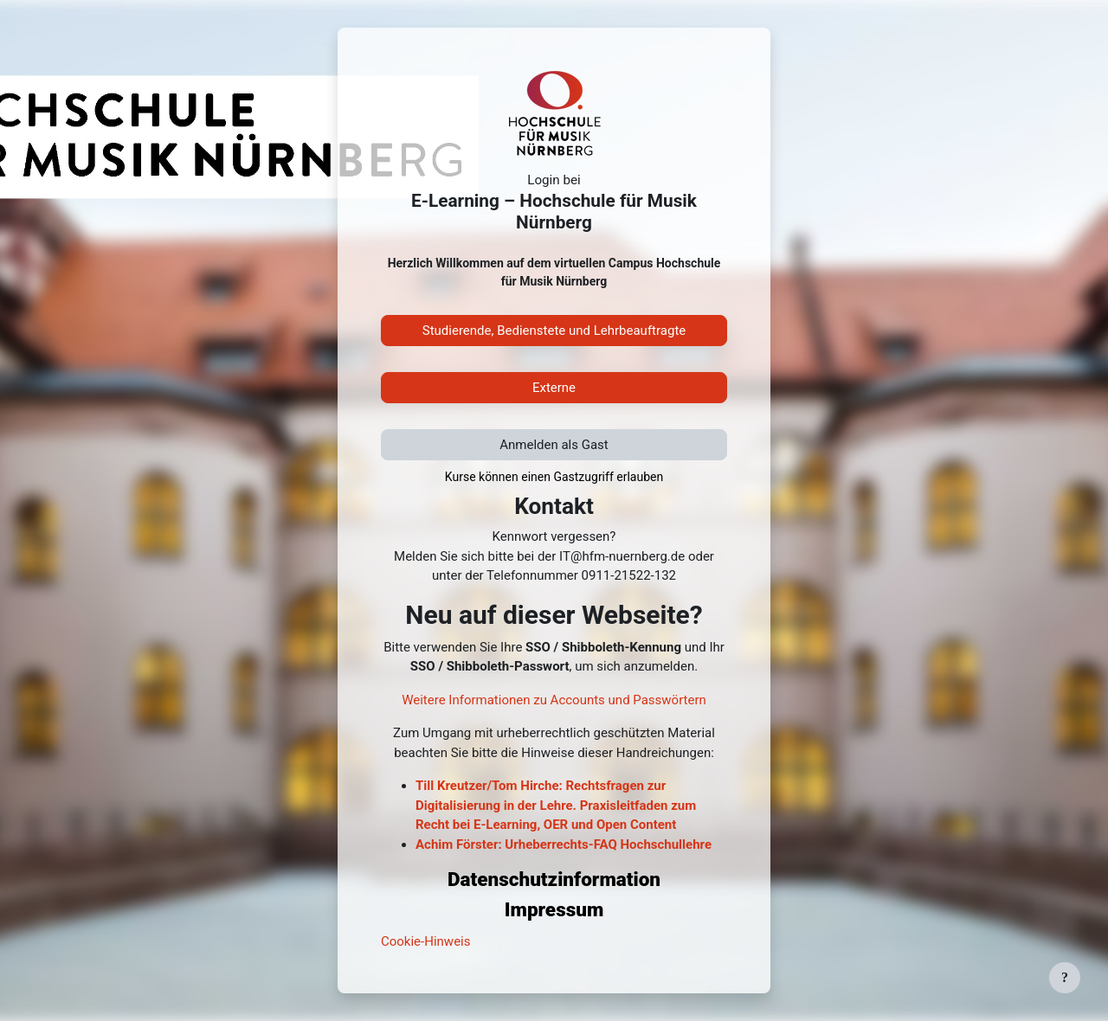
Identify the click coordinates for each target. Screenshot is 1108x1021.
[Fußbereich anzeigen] (1064, 977)
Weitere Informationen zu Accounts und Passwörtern (554, 700)
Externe (554, 387)
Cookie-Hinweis (425, 941)
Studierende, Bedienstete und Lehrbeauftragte (554, 330)
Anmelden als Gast (554, 445)
